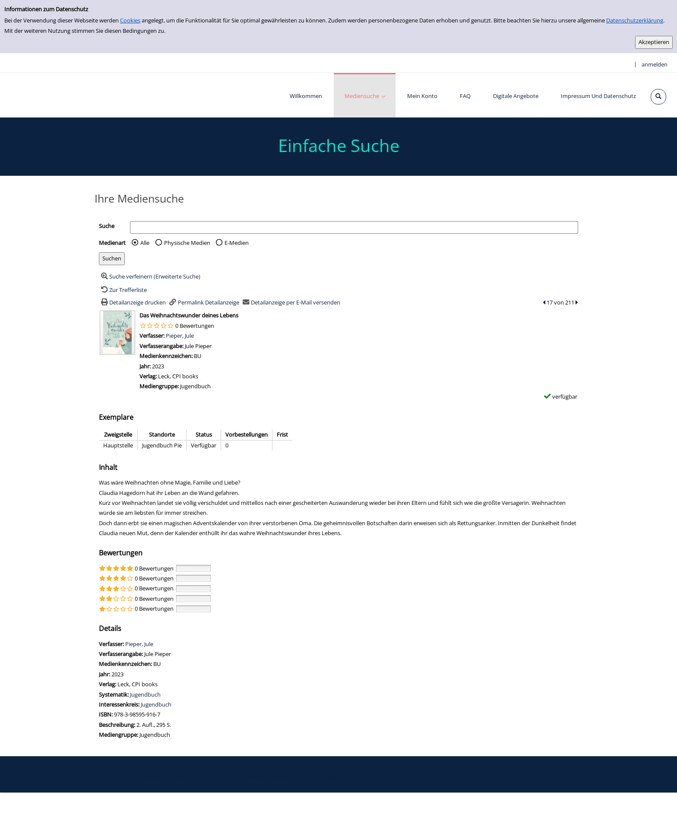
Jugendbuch (145, 694)
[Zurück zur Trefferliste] (123, 290)
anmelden (655, 64)
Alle (144, 243)
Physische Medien (187, 243)
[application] (364, 95)
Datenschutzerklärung (634, 20)
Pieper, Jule (180, 335)
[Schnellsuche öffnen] (658, 97)
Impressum (330, 776)
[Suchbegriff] (354, 227)
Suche (106, 226)
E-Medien (237, 243)
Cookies (130, 20)
